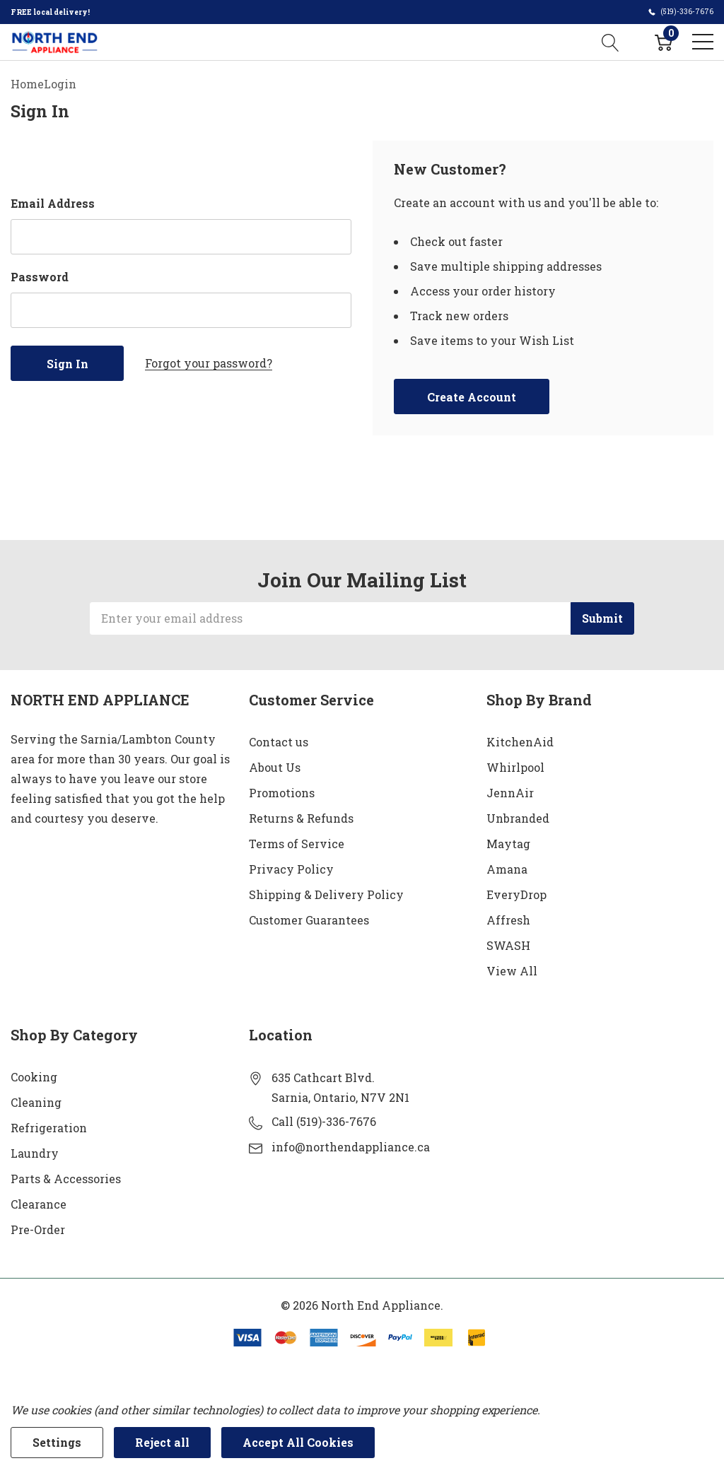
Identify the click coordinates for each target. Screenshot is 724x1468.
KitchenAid (520, 741)
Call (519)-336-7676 (324, 1121)
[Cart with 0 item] (663, 42)
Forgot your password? (208, 363)
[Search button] (610, 42)
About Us (274, 767)
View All (511, 970)
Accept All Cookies (298, 1442)
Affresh (508, 919)
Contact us (278, 741)
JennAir (510, 792)
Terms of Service (296, 843)
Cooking (34, 1076)
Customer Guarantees (309, 919)
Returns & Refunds (301, 818)
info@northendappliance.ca (351, 1146)
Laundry (35, 1153)
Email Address (53, 203)
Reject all (162, 1442)
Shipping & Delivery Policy (326, 894)
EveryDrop (516, 894)
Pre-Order (38, 1229)
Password (40, 276)
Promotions (282, 792)
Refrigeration (49, 1127)
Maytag (508, 843)
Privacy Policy (291, 869)
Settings (57, 1442)
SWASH (508, 945)
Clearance (38, 1204)
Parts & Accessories (66, 1178)
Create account (471, 396)
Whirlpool (515, 767)
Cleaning (36, 1102)
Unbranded (517, 818)
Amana (506, 869)
